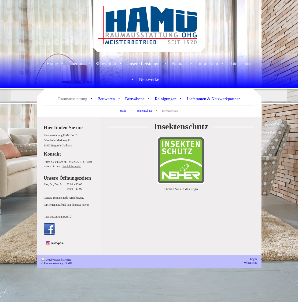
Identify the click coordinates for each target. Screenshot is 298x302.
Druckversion (51, 259)
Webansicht (250, 262)
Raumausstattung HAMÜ (58, 216)
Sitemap (66, 259)
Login (253, 259)
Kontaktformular (72, 166)
